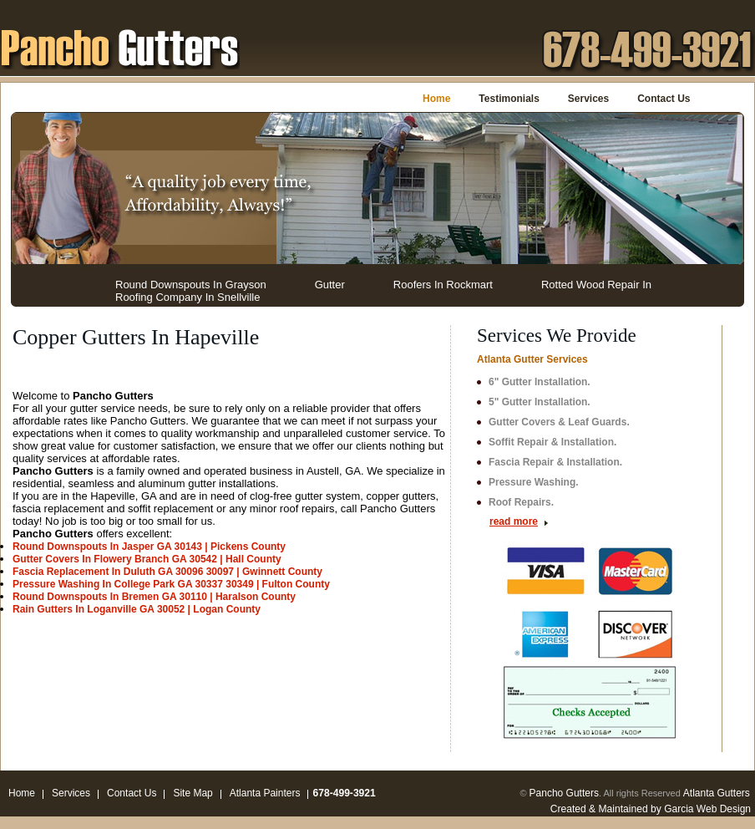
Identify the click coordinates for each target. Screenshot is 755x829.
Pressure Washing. (534, 482)
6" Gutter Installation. (539, 382)
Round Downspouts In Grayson (190, 284)
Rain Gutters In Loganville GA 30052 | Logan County (137, 609)
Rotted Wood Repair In (596, 284)
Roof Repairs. (521, 502)
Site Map (192, 793)
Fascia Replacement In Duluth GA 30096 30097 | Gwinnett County (167, 571)
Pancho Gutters (564, 793)
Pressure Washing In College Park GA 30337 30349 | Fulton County (171, 584)
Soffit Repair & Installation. (552, 442)
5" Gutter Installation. (539, 402)
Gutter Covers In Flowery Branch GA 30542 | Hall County (147, 559)
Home (436, 98)
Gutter (330, 284)
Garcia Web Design (707, 809)
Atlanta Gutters (716, 793)
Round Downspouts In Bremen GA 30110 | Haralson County (154, 597)
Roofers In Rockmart (443, 284)
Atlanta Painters (265, 793)
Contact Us (663, 98)
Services (588, 98)
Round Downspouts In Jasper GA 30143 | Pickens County (149, 546)
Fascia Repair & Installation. (555, 462)
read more (513, 521)
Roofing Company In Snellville (187, 297)
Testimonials (509, 98)
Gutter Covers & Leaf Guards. (559, 422)
